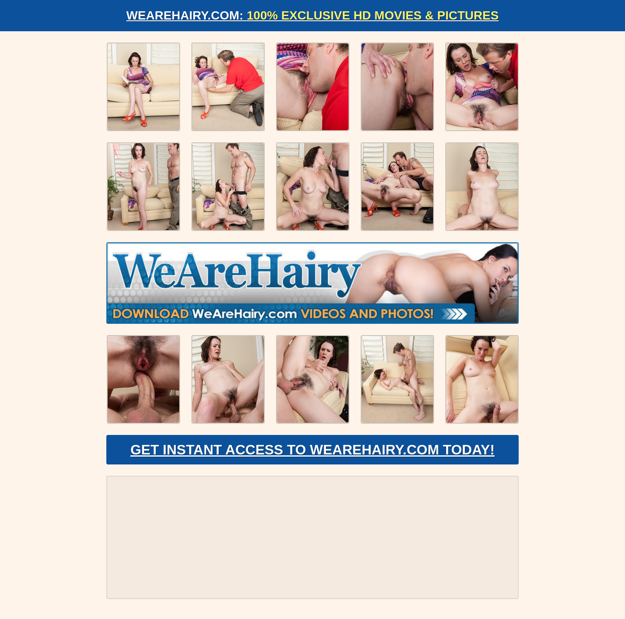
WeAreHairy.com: (312, 15)
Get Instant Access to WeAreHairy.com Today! (312, 450)
